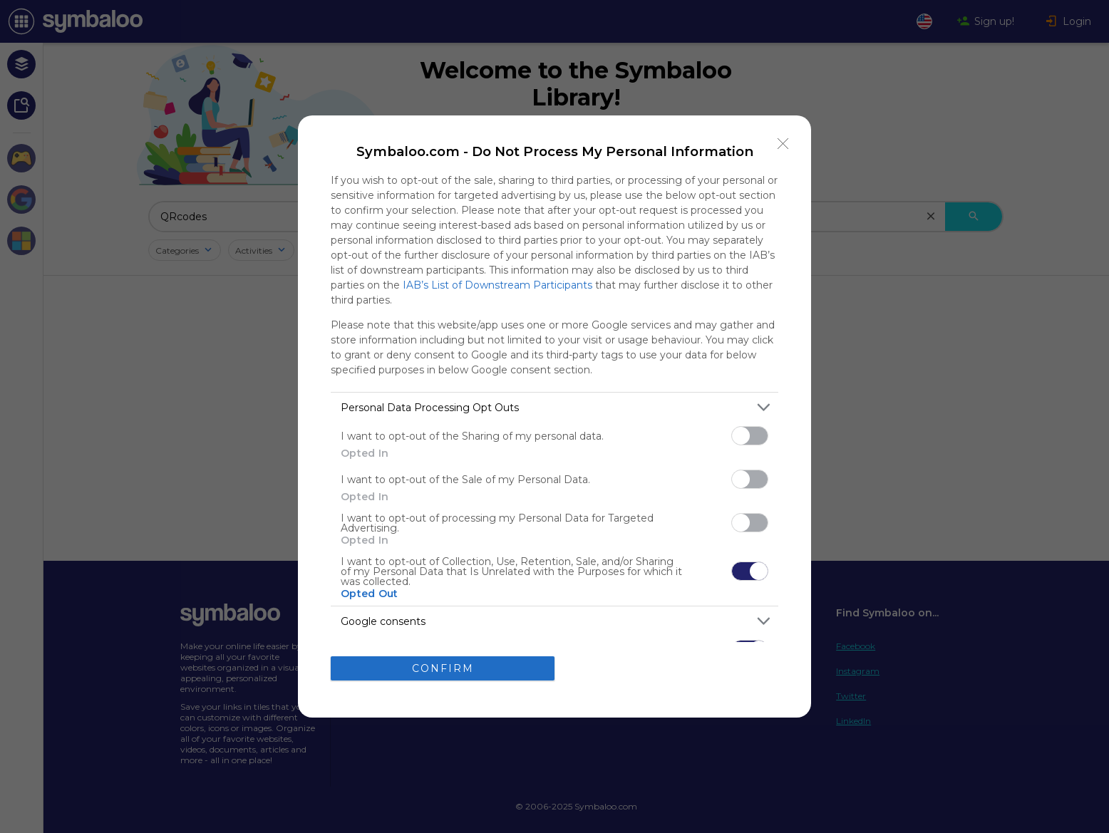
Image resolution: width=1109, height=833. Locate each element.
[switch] (749, 435)
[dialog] (554, 416)
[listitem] (554, 407)
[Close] (783, 143)
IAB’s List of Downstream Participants (497, 285)
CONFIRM (443, 667)
